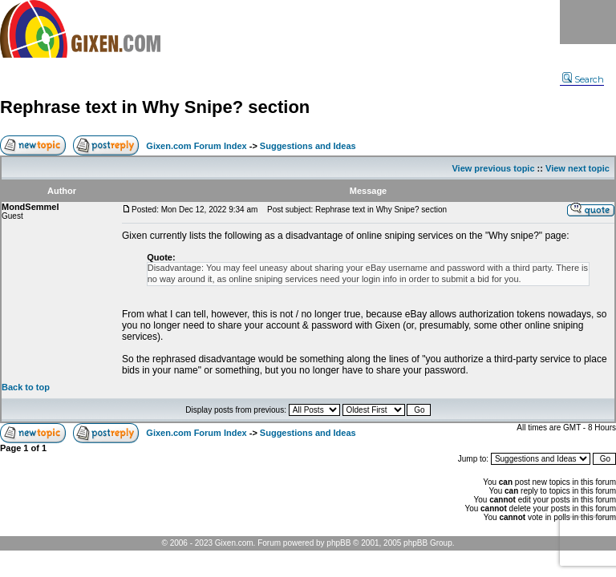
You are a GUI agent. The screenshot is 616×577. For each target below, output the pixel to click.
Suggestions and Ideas (308, 146)
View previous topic (493, 168)
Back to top (26, 387)
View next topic (577, 168)
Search (583, 79)
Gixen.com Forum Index (196, 146)
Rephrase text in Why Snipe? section (155, 107)
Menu (588, 22)
